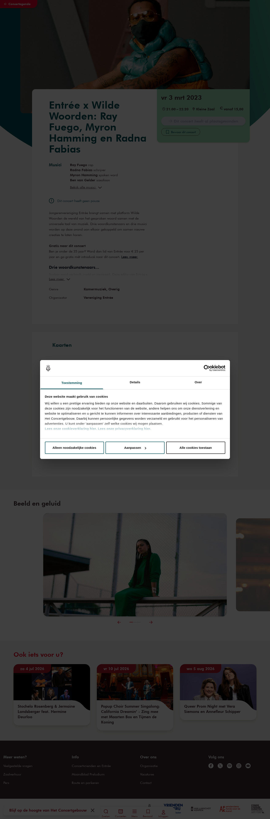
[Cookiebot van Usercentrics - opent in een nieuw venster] (206, 368)
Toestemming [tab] (71, 383)
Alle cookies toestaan (196, 447)
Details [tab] (135, 382)
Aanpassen (135, 447)
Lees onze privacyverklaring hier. (124, 428)
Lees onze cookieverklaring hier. (71, 428)
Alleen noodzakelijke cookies (74, 447)
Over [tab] (198, 382)
